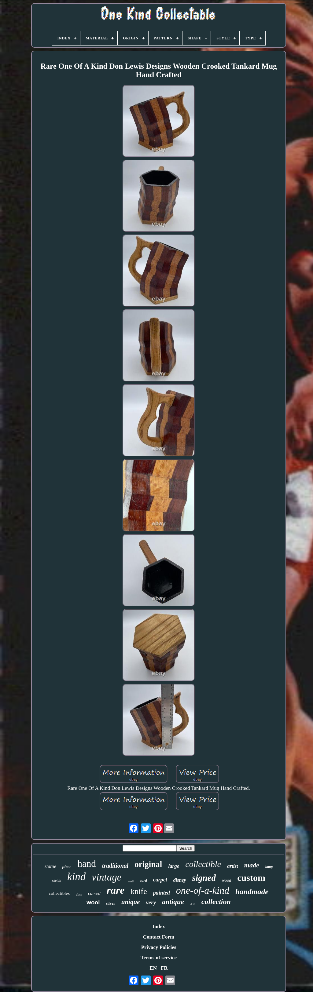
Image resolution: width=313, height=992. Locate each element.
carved (94, 893)
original (148, 864)
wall (130, 881)
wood (226, 880)
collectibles (59, 893)
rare (116, 890)
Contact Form (158, 937)
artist (232, 866)
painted (161, 893)
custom (251, 878)
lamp (269, 867)
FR (164, 968)
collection (216, 902)
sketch (56, 880)
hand (86, 863)
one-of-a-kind (202, 890)
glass (79, 894)
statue (50, 866)
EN (153, 968)
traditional (115, 865)
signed (204, 878)
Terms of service (159, 958)
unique (130, 902)
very (151, 902)
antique (173, 902)
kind (76, 877)
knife (139, 891)
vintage (106, 877)
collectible (203, 864)
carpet (160, 880)
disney (179, 880)
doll (192, 904)
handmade (251, 892)
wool (93, 902)
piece (67, 866)
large (173, 866)
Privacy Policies (158, 947)
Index (158, 926)
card (143, 880)
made (251, 865)
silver (110, 903)
